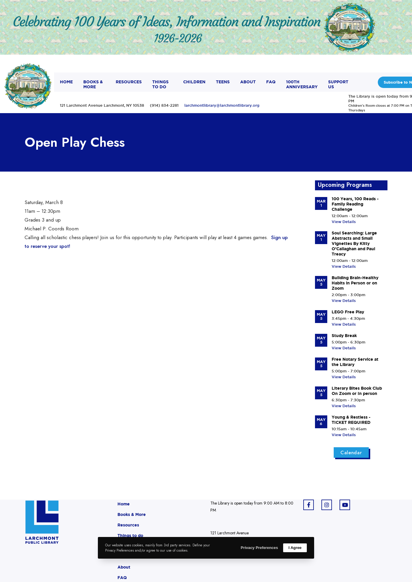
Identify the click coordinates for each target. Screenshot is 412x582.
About (123, 567)
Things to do (130, 535)
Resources (128, 525)
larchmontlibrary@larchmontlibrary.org (221, 105)
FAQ (122, 577)
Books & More (131, 514)
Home (123, 504)
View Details (344, 222)
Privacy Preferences (259, 547)
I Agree (295, 547)
